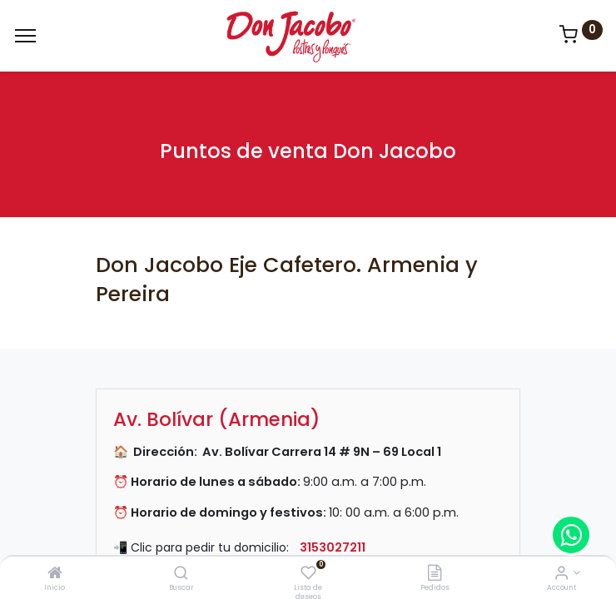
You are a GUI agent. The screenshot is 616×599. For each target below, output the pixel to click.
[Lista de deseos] (308, 574)
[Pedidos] (434, 574)
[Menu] (25, 36)
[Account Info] (561, 574)
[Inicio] (54, 574)
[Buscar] (181, 574)
